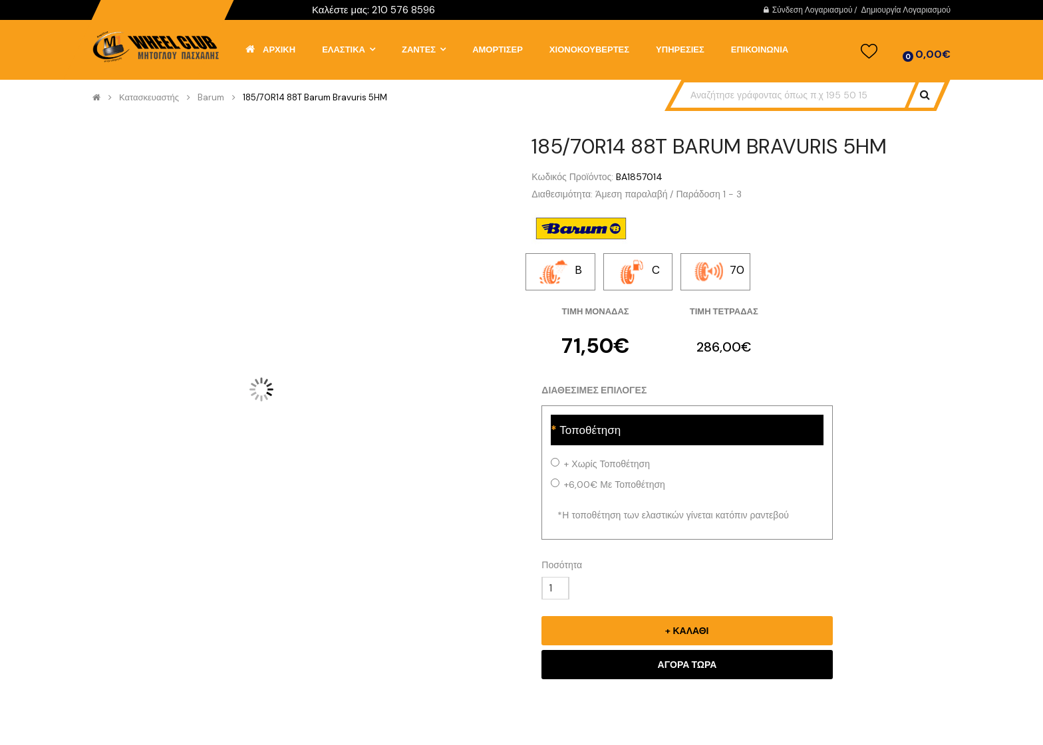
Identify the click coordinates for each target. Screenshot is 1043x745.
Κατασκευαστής (149, 97)
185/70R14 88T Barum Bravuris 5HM (315, 97)
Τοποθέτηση (590, 430)
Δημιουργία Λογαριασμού (906, 10)
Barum (211, 97)
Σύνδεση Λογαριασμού (812, 10)
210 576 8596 (403, 10)
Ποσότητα (561, 565)
